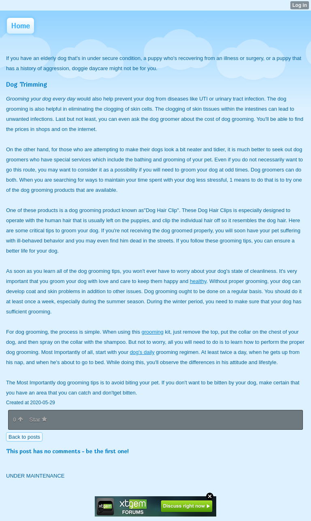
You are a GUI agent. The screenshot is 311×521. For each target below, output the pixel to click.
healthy (198, 281)
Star (38, 419)
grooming (153, 332)
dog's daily (142, 352)
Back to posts (24, 437)
